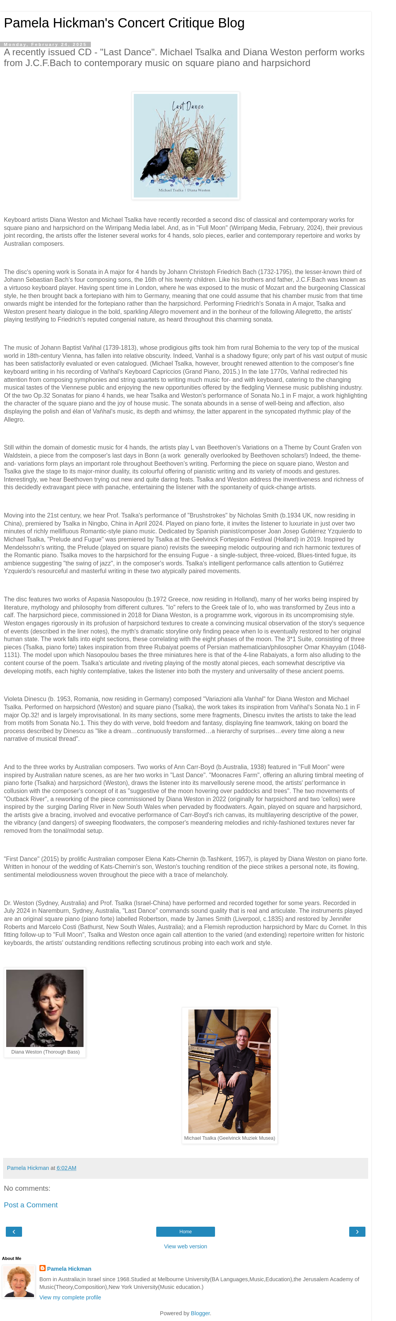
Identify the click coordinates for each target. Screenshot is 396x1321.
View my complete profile (70, 1297)
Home (185, 1231)
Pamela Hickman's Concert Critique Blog (124, 22)
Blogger (200, 1313)
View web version (185, 1246)
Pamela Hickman (69, 1269)
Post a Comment (31, 1205)
